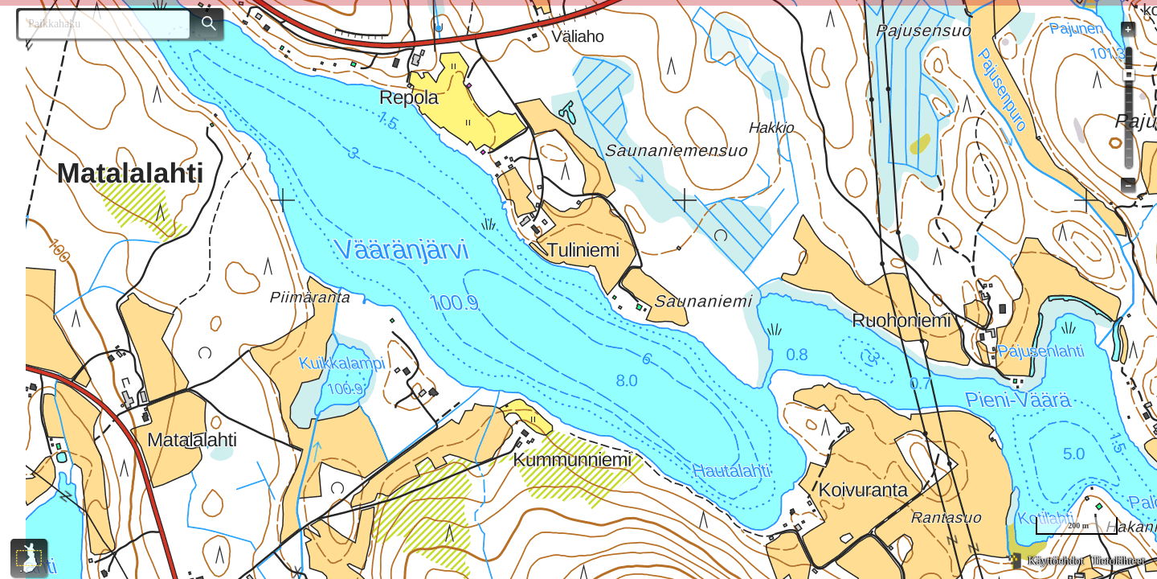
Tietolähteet (1118, 561)
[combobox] (97, 24)
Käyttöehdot (1055, 561)
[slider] (1129, 74)
